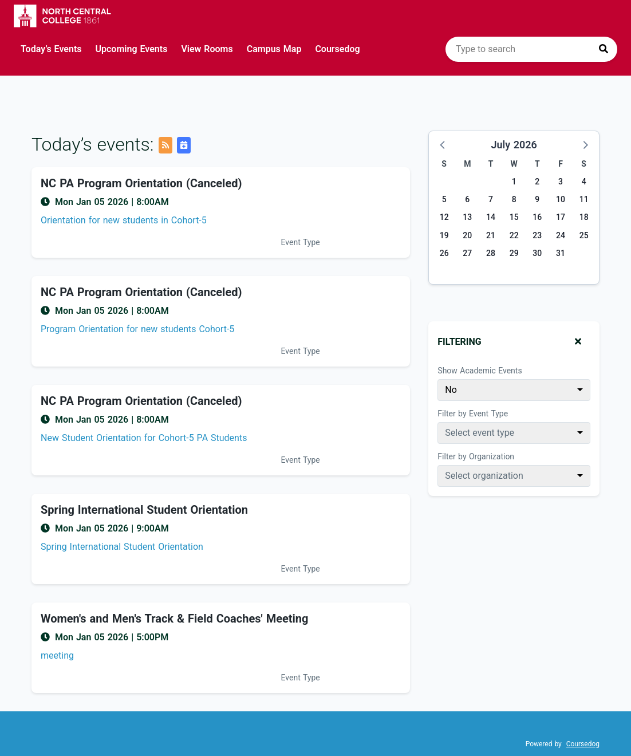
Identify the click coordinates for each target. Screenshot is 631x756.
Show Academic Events (479, 370)
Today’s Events (51, 49)
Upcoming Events (132, 49)
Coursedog (337, 49)
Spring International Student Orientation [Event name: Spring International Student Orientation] (144, 510)
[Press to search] (603, 49)
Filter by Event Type (472, 413)
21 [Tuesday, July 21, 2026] (490, 235)
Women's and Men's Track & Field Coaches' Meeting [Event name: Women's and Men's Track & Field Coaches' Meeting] (174, 618)
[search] (531, 49)
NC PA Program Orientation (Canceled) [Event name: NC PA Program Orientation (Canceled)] (141, 183)
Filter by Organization (475, 456)
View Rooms (206, 49)
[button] (443, 144)
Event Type (300, 242)
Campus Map (274, 49)
